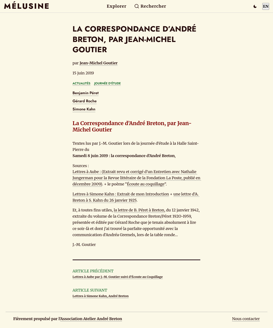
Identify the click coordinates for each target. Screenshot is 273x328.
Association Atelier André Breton (91, 318)
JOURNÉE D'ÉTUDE (107, 83)
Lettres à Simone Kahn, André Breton (101, 296)
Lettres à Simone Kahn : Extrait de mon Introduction (121, 194)
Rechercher (150, 6)
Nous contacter (246, 318)
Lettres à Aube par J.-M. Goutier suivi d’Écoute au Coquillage (118, 277)
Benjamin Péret (86, 93)
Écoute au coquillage (145, 184)
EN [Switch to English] (266, 6)
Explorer (116, 6)
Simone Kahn (84, 109)
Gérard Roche (85, 101)
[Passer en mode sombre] (255, 6)
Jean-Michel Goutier (99, 63)
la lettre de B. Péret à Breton (139, 210)
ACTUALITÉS (81, 83)
